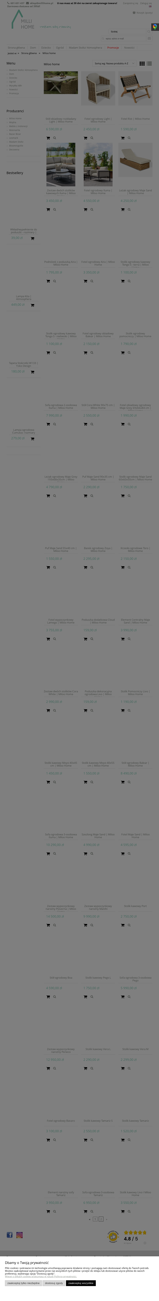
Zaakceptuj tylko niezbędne (23, 1283)
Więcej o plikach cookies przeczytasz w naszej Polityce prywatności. (41, 1276)
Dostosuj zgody (54, 1283)
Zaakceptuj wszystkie (80, 1283)
